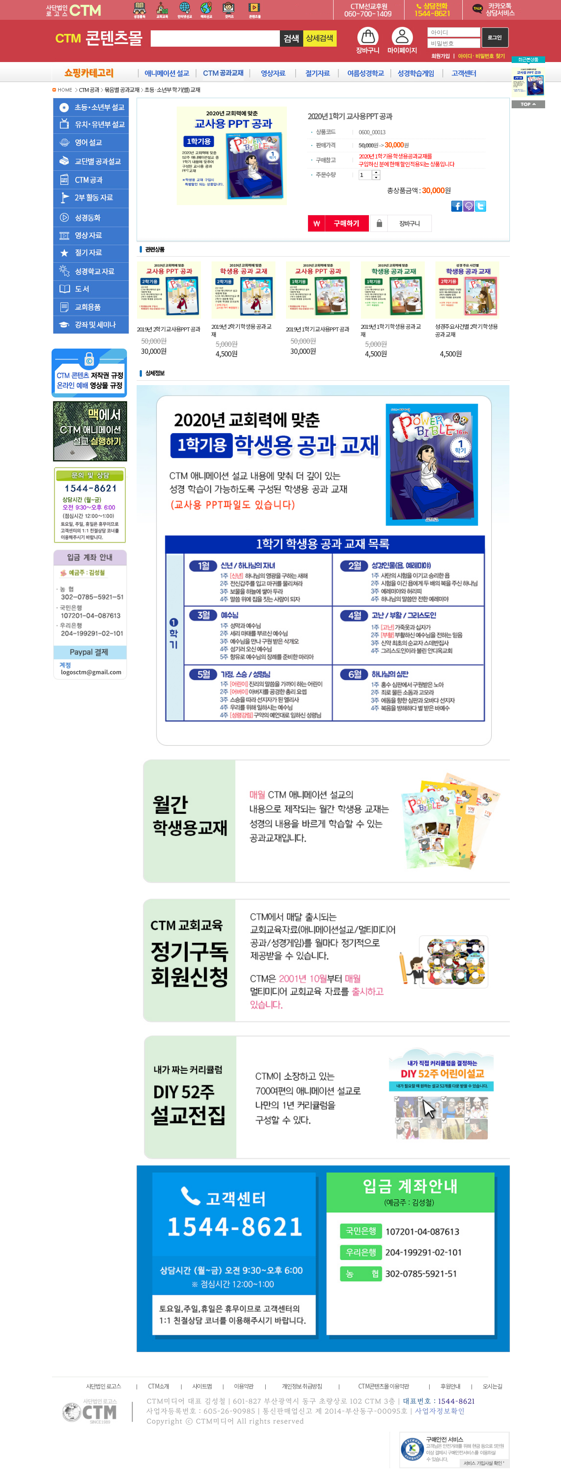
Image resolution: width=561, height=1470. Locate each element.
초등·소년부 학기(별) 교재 (172, 89)
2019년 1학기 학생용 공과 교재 (390, 330)
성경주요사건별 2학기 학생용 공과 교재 (466, 330)
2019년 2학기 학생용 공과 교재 (241, 330)
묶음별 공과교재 (121, 89)
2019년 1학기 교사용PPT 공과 (317, 329)
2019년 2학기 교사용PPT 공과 (168, 329)
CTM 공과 (89, 89)
